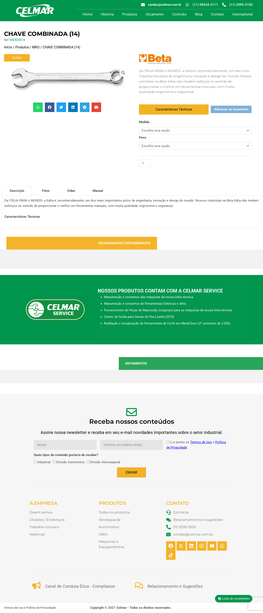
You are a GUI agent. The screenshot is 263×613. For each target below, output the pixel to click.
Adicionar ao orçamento (231, 109)
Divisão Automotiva (70, 462)
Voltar (17, 58)
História (107, 14)
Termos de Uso (201, 442)
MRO (36, 47)
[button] (123, 73)
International (242, 14)
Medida (144, 122)
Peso (142, 137)
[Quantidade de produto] (144, 163)
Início (8, 47)
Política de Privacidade (41, 608)
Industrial (44, 462)
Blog (198, 14)
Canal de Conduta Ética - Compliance (80, 586)
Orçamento (155, 14)
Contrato (179, 14)
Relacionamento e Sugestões (175, 586)
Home (87, 14)
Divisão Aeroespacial (105, 462)
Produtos (129, 14)
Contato (217, 14)
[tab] (17, 191)
